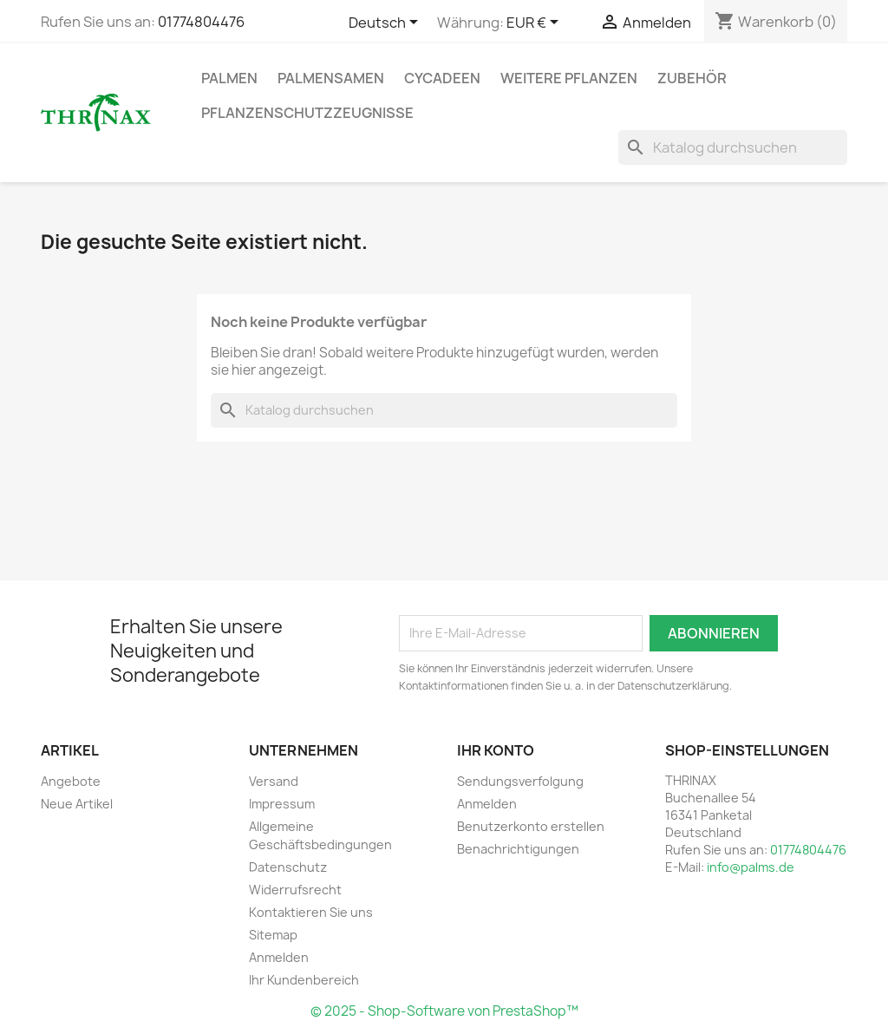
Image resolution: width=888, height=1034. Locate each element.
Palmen (229, 78)
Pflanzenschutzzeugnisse (307, 112)
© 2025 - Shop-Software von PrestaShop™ (444, 1011)
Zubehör (692, 78)
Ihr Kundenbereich (304, 980)
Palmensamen (331, 78)
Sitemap (273, 934)
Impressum (282, 803)
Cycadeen (442, 78)
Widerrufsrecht (295, 889)
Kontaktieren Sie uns (311, 912)
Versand (273, 781)
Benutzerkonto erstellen (530, 826)
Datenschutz (288, 867)
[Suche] (732, 147)
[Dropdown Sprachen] (386, 23)
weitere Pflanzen (568, 78)
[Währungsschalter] (535, 23)
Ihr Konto (495, 750)
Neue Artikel (77, 803)
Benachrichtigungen (518, 849)
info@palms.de (750, 867)
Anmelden (279, 957)
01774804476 (201, 21)
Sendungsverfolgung (520, 781)
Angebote (71, 781)
